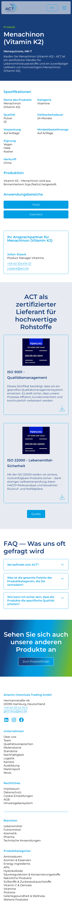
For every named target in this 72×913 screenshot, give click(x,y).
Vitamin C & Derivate (18, 885)
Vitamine (10, 888)
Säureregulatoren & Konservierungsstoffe (32, 874)
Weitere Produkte (16, 899)
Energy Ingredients (17, 863)
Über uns (10, 736)
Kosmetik (10, 833)
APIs (7, 867)
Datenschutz (12, 792)
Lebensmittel (13, 826)
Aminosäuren (13, 856)
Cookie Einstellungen (18, 796)
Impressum (11, 788)
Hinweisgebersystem (18, 803)
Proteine (9, 892)
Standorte (10, 751)
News (7, 772)
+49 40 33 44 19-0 (16, 707)
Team (7, 740)
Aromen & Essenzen (17, 860)
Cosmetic (36, 214)
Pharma (9, 837)
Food (36, 204)
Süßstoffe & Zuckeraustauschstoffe (27, 881)
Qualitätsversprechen (18, 744)
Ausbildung (11, 765)
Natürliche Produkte (18, 878)
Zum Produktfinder (36, 661)
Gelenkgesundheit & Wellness (24, 896)
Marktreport (12, 769)
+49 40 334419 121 (19, 263)
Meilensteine (12, 747)
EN (52, 7)
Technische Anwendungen (22, 840)
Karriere (9, 762)
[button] (63, 8)
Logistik (9, 758)
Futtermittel (12, 829)
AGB (7, 799)
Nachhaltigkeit (14, 754)
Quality (36, 514)
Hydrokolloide (13, 871)
